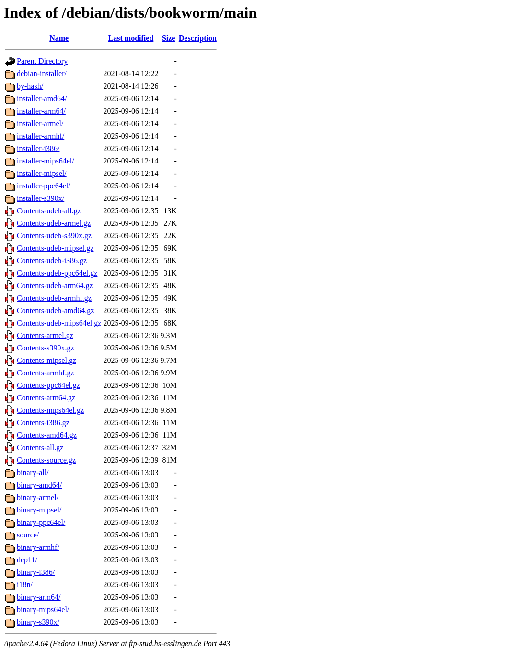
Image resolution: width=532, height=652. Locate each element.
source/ (28, 535)
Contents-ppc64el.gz (48, 385)
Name (59, 38)
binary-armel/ (37, 497)
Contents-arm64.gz (46, 398)
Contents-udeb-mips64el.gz (59, 323)
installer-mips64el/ (45, 161)
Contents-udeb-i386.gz (52, 260)
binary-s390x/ (38, 622)
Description (198, 38)
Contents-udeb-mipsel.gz (55, 248)
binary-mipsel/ (39, 510)
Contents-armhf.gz (45, 373)
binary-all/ (33, 472)
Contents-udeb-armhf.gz (54, 298)
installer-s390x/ (40, 198)
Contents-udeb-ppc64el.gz (57, 273)
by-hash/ (30, 86)
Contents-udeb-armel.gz (54, 223)
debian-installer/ (42, 74)
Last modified (131, 38)
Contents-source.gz (46, 460)
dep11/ (27, 560)
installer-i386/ (38, 148)
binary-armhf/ (38, 547)
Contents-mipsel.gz (46, 360)
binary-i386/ (36, 572)
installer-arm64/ (41, 111)
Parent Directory (42, 61)
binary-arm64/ (39, 597)
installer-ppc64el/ (43, 186)
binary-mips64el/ (43, 609)
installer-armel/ (40, 123)
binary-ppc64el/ (41, 522)
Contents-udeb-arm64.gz (55, 285)
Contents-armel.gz (45, 335)
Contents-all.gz (40, 447)
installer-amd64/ (42, 98)
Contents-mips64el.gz (50, 410)
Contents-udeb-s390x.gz (54, 236)
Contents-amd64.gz (47, 435)
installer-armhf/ (40, 136)
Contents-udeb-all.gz (49, 211)
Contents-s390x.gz (45, 348)
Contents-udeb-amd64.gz (55, 310)
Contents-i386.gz (43, 423)
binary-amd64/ (39, 485)
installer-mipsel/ (42, 173)
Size (168, 38)
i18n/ (25, 585)
